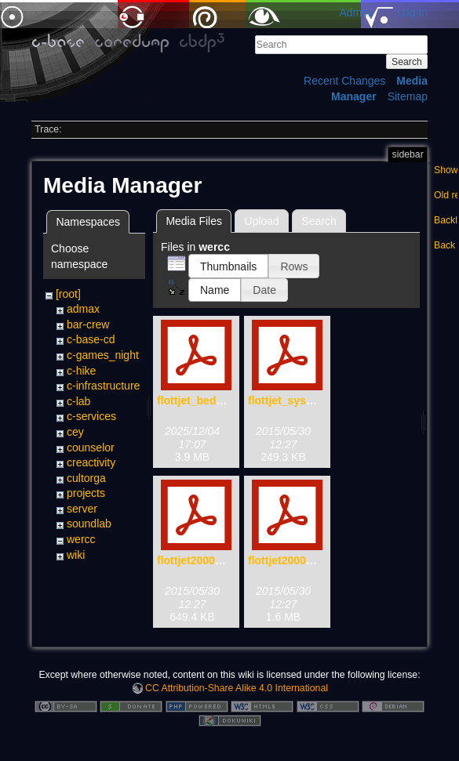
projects (86, 493)
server (82, 508)
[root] (68, 294)
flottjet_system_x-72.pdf (310, 400)
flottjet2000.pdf (287, 560)
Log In (412, 12)
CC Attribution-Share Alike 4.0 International (236, 688)
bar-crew (88, 324)
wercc (81, 539)
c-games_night (103, 355)
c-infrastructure (103, 385)
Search (407, 61)
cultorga (86, 478)
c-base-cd (91, 339)
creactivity (91, 462)
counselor (91, 447)
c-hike (81, 370)
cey (75, 432)
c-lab (78, 401)
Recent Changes (344, 80)
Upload (262, 221)
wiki (76, 555)
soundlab (89, 523)
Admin (354, 12)
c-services (91, 416)
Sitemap (408, 96)
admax (83, 309)
